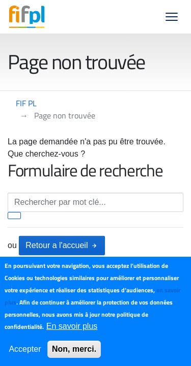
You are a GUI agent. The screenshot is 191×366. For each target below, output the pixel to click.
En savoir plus (72, 326)
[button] (171, 17)
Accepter (25, 349)
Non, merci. (74, 349)
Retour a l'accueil (61, 245)
